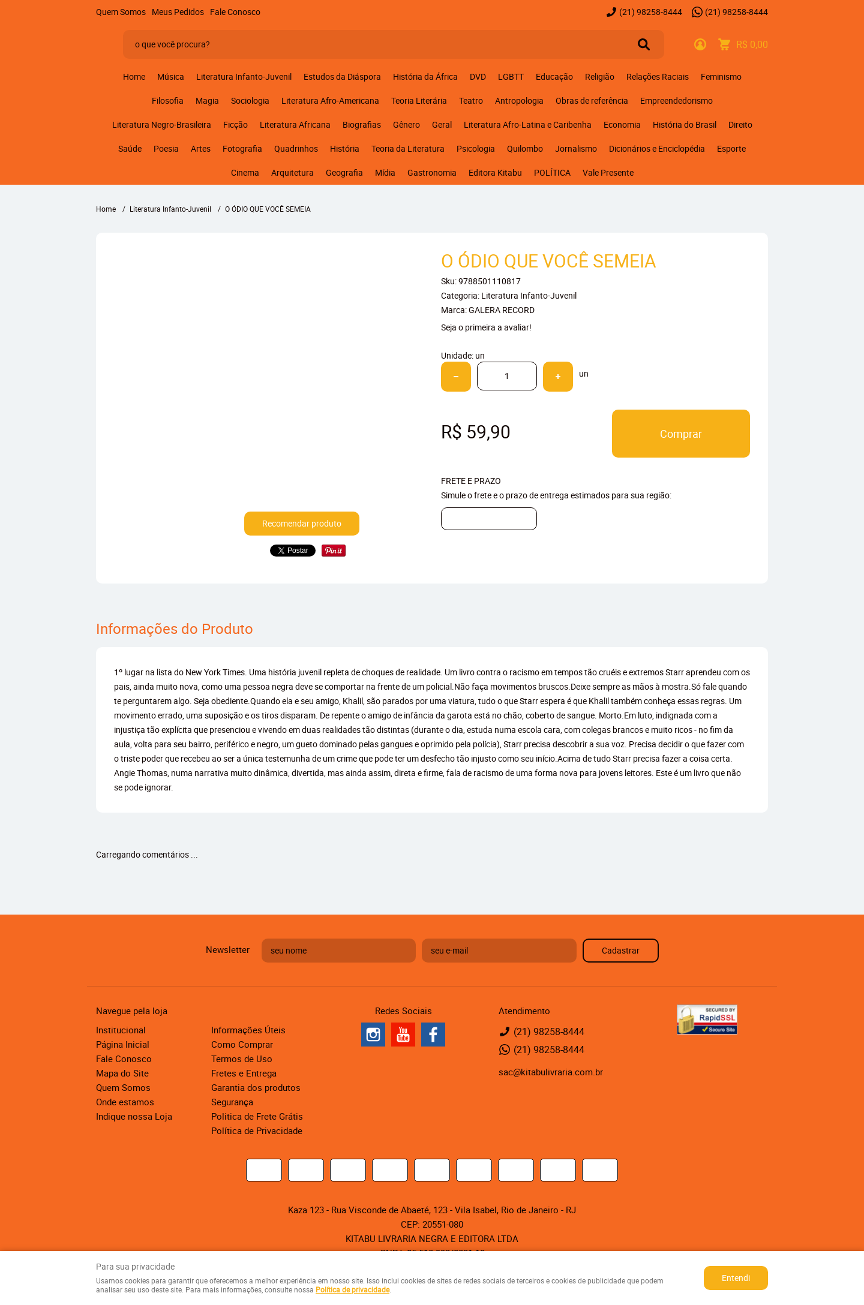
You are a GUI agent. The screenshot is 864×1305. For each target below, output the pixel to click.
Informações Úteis (248, 1030)
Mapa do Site (122, 1073)
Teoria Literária (419, 100)
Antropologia (519, 100)
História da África (425, 76)
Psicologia (476, 148)
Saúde (130, 148)
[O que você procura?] (643, 44)
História (344, 148)
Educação (554, 76)
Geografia (344, 172)
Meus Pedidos (178, 11)
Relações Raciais (657, 76)
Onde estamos (125, 1102)
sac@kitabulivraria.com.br (551, 1072)
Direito (740, 124)
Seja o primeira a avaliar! (486, 327)
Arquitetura (292, 172)
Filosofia (168, 100)
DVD (478, 76)
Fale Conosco (235, 11)
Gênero (406, 124)
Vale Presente (608, 172)
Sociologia (250, 100)
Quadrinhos (296, 148)
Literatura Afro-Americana (330, 100)
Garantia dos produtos (256, 1087)
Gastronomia (432, 172)
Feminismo (721, 76)
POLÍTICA (552, 172)
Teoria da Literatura (408, 148)
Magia (207, 100)
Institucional (121, 1030)
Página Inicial (122, 1044)
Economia (622, 124)
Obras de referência (592, 100)
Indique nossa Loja (134, 1116)
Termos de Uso (241, 1059)
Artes (201, 148)
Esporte (731, 148)
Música (170, 76)
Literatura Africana (295, 124)
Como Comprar (242, 1044)
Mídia (385, 172)
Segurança (232, 1102)
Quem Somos (121, 11)
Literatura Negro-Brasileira (161, 124)
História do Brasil (684, 124)
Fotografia (242, 148)
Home (134, 76)
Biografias (362, 124)
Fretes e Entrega (244, 1073)
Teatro (471, 100)
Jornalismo (576, 148)
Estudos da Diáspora (342, 76)
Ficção (235, 124)
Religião (599, 76)
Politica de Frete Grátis (257, 1116)
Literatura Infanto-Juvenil (244, 76)
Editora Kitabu (495, 172)
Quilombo (525, 148)
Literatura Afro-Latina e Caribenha (528, 124)
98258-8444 (650, 11)
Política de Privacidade (256, 1130)
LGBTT (511, 76)
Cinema (245, 172)
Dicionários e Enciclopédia (657, 148)
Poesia (166, 148)
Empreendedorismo (676, 100)
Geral (442, 124)
